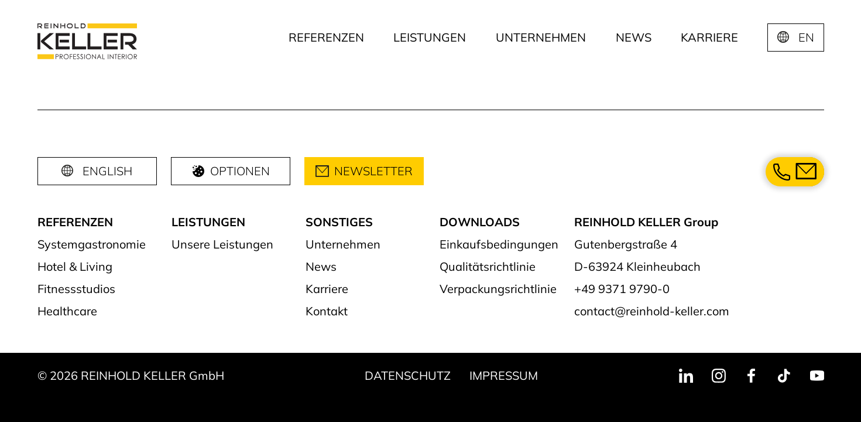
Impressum (503, 375)
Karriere (709, 37)
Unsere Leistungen (222, 244)
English (107, 171)
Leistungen (429, 37)
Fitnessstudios (76, 288)
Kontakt (327, 311)
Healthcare (67, 311)
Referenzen (326, 37)
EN (806, 37)
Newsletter (364, 171)
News (633, 37)
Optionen (230, 171)
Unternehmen (541, 37)
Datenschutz (408, 375)
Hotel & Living (74, 266)
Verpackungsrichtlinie (498, 288)
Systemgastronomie (91, 244)
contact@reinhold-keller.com (651, 311)
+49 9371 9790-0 (622, 288)
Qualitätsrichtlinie (488, 266)
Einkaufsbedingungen (499, 244)
